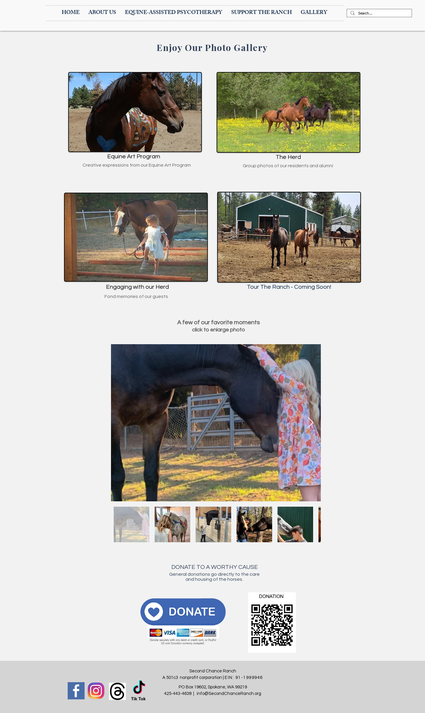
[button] (102, 13)
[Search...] (378, 14)
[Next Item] (310, 423)
